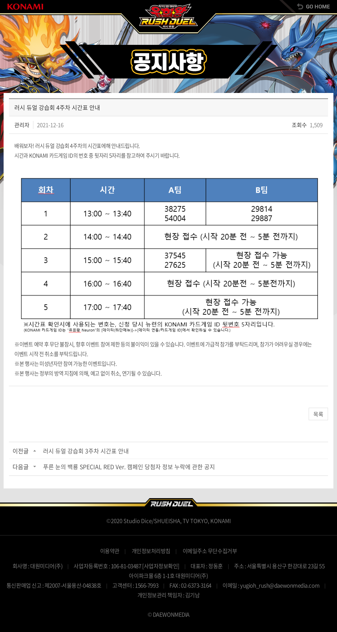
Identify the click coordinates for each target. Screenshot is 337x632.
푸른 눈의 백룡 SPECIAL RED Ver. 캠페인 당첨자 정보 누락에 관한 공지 (129, 466)
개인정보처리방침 (151, 551)
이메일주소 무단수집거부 (210, 551)
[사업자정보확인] (160, 566)
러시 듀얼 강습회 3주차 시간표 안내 (86, 450)
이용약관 (110, 551)
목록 (318, 414)
